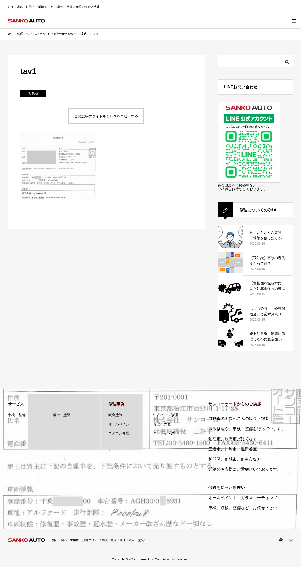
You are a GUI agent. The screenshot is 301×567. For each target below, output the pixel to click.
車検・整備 (17, 415)
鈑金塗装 (115, 415)
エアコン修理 (119, 433)
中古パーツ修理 (165, 415)
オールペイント (120, 424)
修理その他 (162, 424)
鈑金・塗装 (62, 415)
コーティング (163, 433)
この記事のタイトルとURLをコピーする (106, 116)
